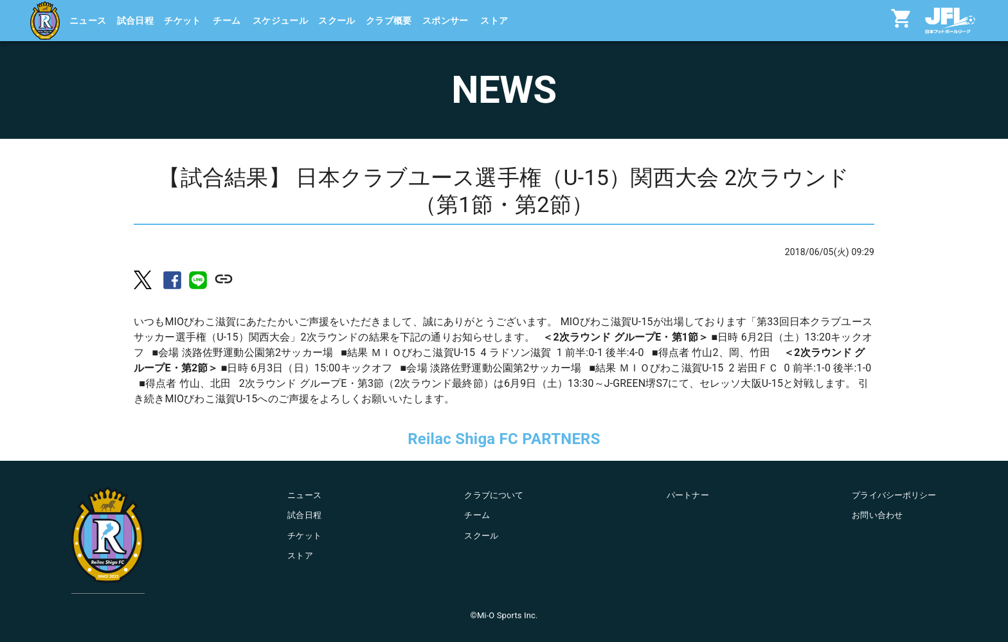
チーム (226, 20)
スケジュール (280, 20)
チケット (182, 20)
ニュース (88, 20)
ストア (494, 20)
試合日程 (135, 20)
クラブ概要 (389, 20)
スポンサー (445, 20)
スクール (337, 20)
